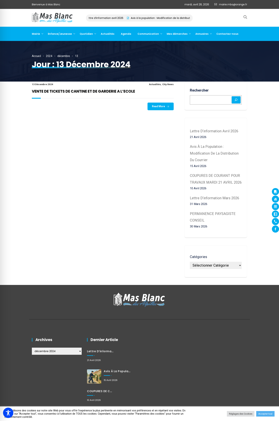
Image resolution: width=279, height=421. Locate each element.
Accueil (36, 56)
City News (168, 84)
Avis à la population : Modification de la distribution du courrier (171, 18)
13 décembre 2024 (42, 84)
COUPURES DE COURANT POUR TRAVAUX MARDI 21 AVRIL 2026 (100, 391)
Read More (158, 106)
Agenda (126, 34)
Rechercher (199, 90)
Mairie (36, 34)
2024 (49, 56)
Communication (148, 34)
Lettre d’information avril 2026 (106, 18)
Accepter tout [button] (265, 413)
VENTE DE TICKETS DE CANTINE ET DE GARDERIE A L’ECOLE (83, 91)
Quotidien (86, 34)
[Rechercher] (236, 100)
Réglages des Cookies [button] (240, 413)
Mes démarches (177, 34)
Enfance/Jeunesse (60, 34)
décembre (63, 56)
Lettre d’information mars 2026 (214, 198)
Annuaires (202, 34)
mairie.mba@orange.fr (233, 4)
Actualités (107, 34)
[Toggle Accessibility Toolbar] (8, 412)
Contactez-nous (227, 34)
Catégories (198, 257)
